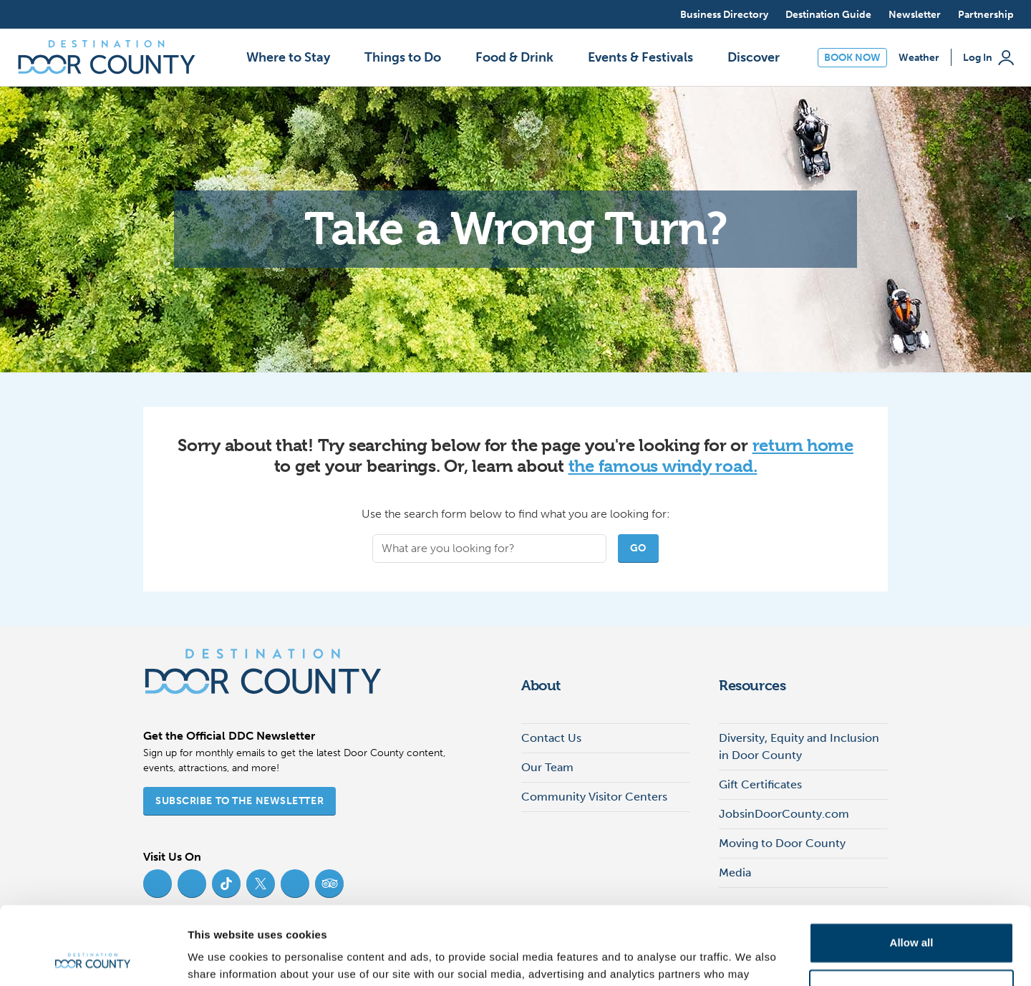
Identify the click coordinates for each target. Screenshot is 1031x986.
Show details (221, 958)
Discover (753, 57)
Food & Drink (514, 57)
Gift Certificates (760, 784)
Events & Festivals (640, 57)
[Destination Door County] (106, 57)
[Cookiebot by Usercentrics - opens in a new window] (92, 958)
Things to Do (402, 57)
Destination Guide (828, 15)
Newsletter (915, 15)
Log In (988, 57)
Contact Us (551, 738)
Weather (919, 58)
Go (638, 548)
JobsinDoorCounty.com (784, 814)
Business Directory (724, 15)
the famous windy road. (662, 466)
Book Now (852, 58)
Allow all (912, 870)
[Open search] (656, 14)
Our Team (547, 767)
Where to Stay (288, 57)
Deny (912, 916)
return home (802, 445)
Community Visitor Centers (594, 796)
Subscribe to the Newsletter (239, 801)
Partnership (986, 15)
